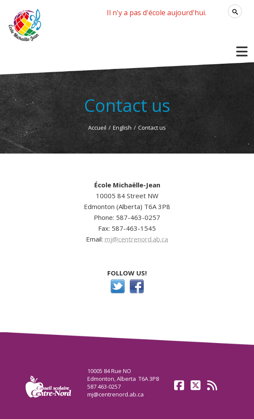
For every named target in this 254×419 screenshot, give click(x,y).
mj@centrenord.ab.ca (136, 239)
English (122, 127)
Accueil (97, 127)
